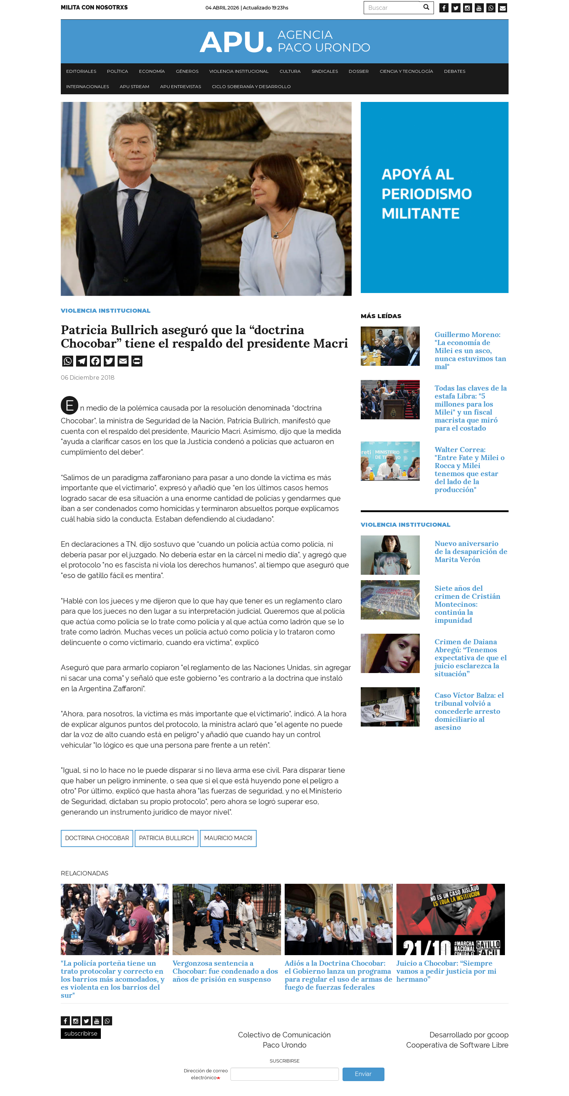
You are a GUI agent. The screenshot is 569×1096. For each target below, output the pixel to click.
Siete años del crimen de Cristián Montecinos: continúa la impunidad (468, 604)
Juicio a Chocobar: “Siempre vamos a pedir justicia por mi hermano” (446, 971)
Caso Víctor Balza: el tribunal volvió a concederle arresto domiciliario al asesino (469, 711)
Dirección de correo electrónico (206, 1074)
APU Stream (134, 86)
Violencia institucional (239, 71)
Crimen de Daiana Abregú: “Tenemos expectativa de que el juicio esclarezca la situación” (471, 657)
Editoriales (81, 71)
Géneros (187, 71)
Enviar (363, 1074)
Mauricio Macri (228, 838)
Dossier (359, 71)
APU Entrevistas (180, 86)
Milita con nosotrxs (94, 7)
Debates (454, 71)
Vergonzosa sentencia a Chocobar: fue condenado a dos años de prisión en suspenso (225, 971)
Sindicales (325, 71)
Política (117, 71)
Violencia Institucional (106, 310)
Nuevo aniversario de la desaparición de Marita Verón (471, 551)
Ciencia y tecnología (406, 71)
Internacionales (87, 86)
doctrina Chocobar (97, 838)
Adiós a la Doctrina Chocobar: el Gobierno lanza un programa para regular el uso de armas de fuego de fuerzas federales (338, 975)
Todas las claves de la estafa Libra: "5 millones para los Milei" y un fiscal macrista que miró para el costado (471, 408)
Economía (152, 71)
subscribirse (80, 1033)
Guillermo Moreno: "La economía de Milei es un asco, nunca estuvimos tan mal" (470, 350)
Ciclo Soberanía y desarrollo (251, 86)
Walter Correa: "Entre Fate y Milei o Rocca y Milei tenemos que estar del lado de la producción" (470, 469)
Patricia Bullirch (166, 838)
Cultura (290, 71)
